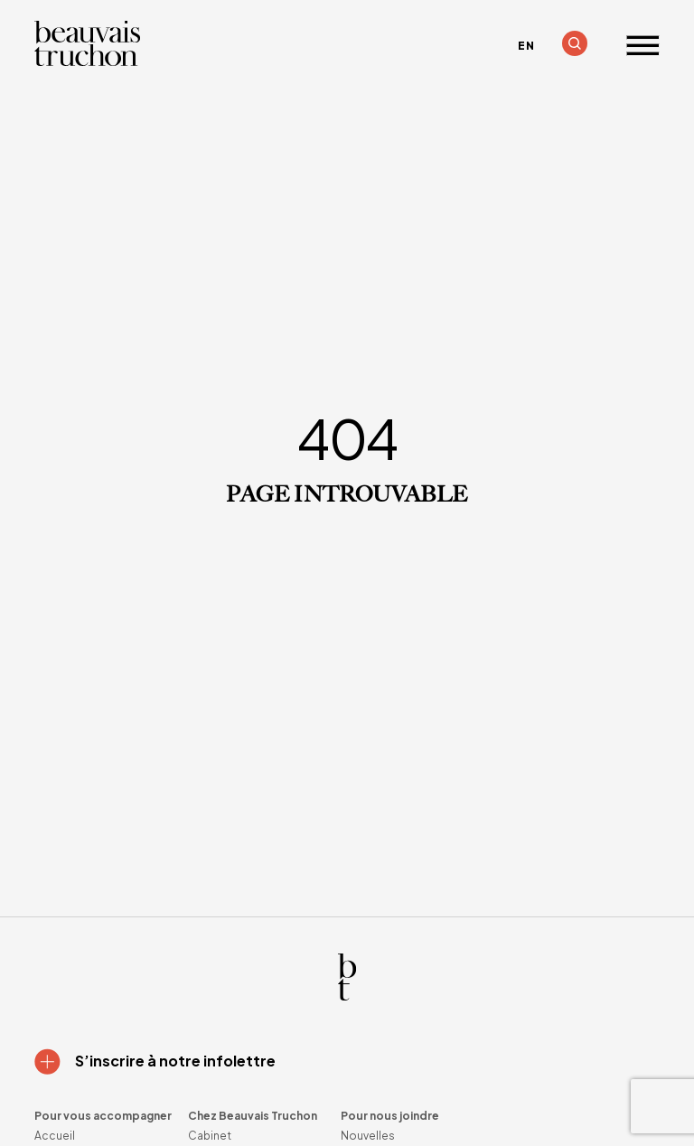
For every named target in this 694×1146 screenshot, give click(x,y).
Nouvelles (368, 1135)
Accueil (54, 1135)
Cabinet (209, 1135)
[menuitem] (526, 46)
